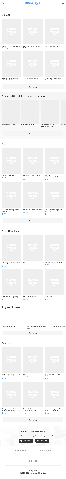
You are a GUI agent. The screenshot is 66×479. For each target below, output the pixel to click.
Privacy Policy (33, 470)
